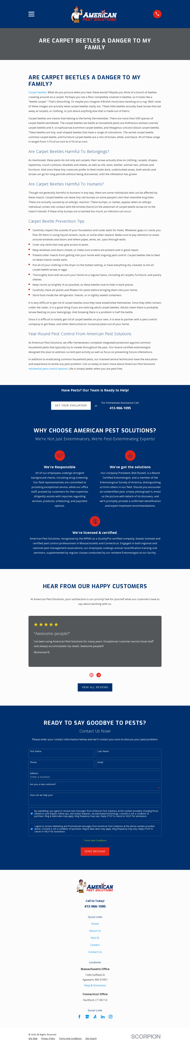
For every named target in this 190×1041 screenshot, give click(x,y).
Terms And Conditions (95, 840)
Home (95, 923)
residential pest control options (47, 368)
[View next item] (98, 675)
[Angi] (95, 1017)
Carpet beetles (37, 92)
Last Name (103, 751)
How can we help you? (41, 795)
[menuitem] (32, 1039)
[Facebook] (79, 1017)
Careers (95, 945)
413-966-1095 (120, 408)
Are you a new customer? (43, 784)
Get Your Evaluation (71, 405)
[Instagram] (110, 1017)
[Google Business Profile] (87, 1017)
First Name (35, 751)
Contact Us (95, 952)
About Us (95, 931)
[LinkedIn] (103, 1017)
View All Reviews (95, 687)
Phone (33, 762)
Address (34, 773)
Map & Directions (95, 985)
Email (100, 762)
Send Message (95, 851)
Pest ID (95, 938)
